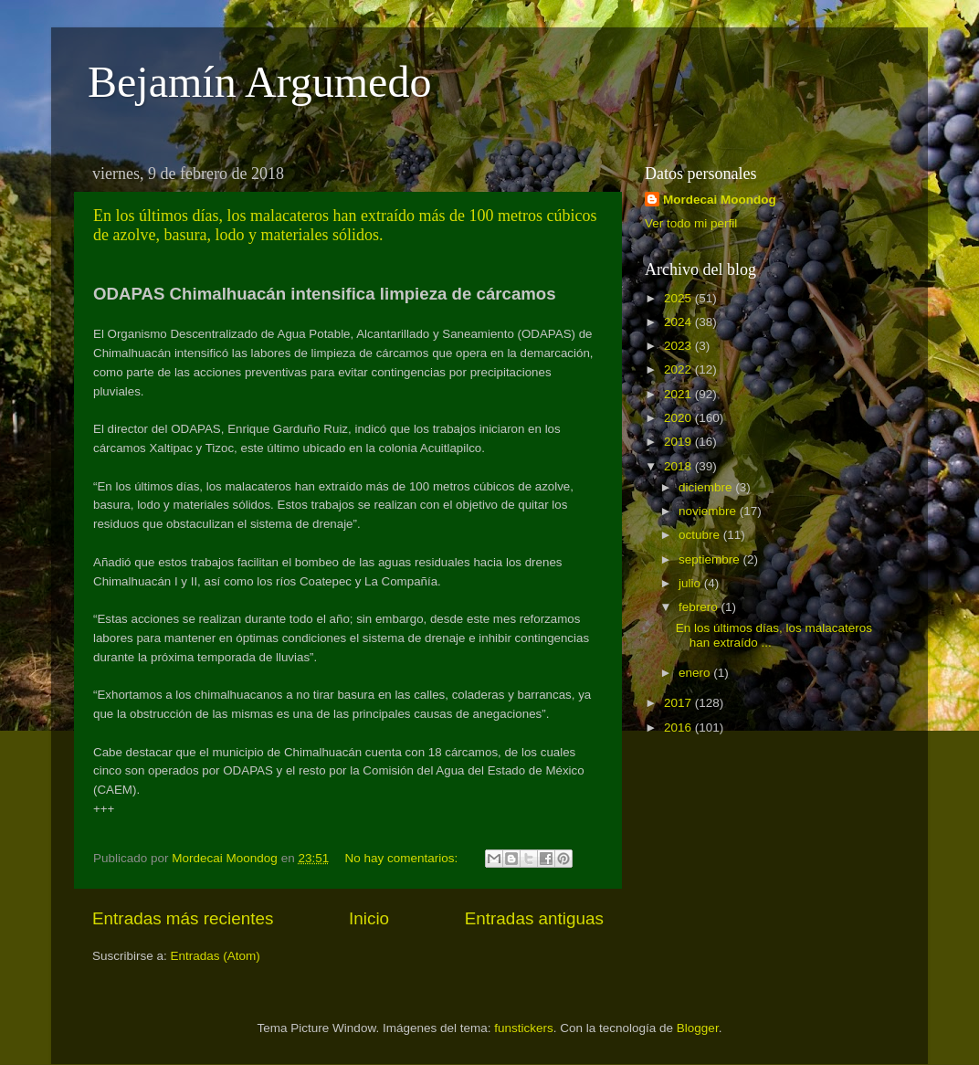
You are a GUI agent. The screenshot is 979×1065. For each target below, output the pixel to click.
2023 (679, 346)
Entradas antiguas (534, 918)
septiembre (711, 559)
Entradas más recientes (182, 918)
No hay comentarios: (403, 858)
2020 (679, 418)
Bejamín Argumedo (259, 82)
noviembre (709, 511)
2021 (679, 394)
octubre (701, 535)
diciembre (707, 487)
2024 (679, 322)
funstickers (523, 1028)
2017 (679, 703)
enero (696, 673)
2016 (679, 727)
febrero (700, 607)
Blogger (698, 1028)
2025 (679, 298)
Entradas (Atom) (215, 956)
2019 (679, 441)
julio (691, 583)
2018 (679, 466)
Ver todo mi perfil (691, 223)
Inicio (369, 918)
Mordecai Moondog (719, 199)
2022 (679, 369)
